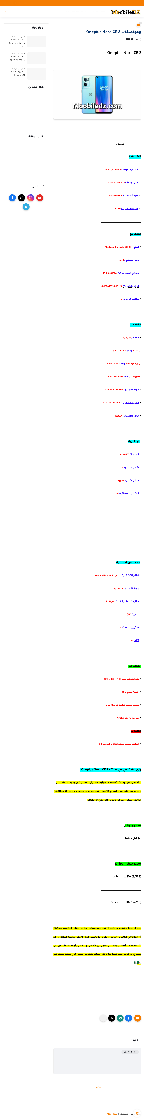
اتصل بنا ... (135, 3)
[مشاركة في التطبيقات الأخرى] (103, 1018)
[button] (128, 1018)
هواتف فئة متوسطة (76, 12)
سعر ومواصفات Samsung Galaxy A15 (17, 43)
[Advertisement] (97, 537)
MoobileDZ (112, 1114)
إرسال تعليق (130, 1052)
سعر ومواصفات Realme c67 (17, 74)
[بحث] (5, 12)
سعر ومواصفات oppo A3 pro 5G (17, 58)
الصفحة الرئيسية (121, 3)
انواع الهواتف (98, 12)
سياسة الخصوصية (102, 3)
